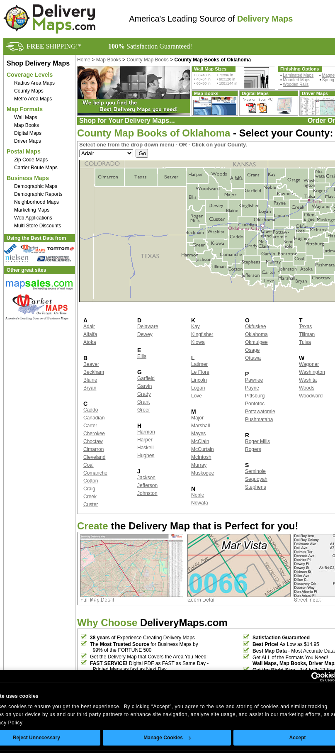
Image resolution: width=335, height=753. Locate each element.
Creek (90, 497)
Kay (195, 326)
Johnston (147, 493)
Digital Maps (27, 133)
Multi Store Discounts (37, 226)
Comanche (95, 473)
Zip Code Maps (31, 160)
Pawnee (254, 380)
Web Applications (33, 218)
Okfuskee (255, 326)
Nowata (199, 503)
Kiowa (198, 342)
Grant (143, 402)
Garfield (146, 378)
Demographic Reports (38, 194)
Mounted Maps (296, 80)
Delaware (147, 326)
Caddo (90, 410)
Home (83, 60)
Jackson (146, 477)
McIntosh (201, 457)
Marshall (200, 426)
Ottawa (253, 358)
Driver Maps (27, 141)
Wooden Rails (295, 84)
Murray (198, 465)
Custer (90, 504)
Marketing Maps (31, 210)
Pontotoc (255, 404)
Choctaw (93, 441)
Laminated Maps (298, 75)
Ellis (141, 356)
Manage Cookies (167, 738)
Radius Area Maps (34, 83)
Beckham (93, 372)
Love (196, 396)
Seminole (255, 471)
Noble (197, 495)
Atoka (89, 342)
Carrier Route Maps (36, 168)
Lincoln (199, 380)
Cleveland (94, 457)
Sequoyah (256, 479)
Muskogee (202, 473)
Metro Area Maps (33, 99)
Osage (252, 350)
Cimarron (93, 449)
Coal (88, 465)
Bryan (89, 388)
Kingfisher (202, 334)
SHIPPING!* (54, 46)
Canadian (93, 418)
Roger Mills (257, 441)
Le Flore (200, 372)
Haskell (145, 448)
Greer (143, 410)
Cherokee (94, 433)
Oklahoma (256, 334)
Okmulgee (256, 342)
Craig (89, 489)
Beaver (91, 364)
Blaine (90, 380)
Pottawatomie (260, 411)
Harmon (146, 432)
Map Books (26, 125)
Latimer (199, 364)
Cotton (90, 481)
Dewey (145, 334)
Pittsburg (255, 396)
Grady (144, 394)
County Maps (29, 91)
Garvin (144, 386)
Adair (89, 326)
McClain (200, 441)
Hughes (145, 455)
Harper (145, 440)
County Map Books (147, 60)
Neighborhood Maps (36, 202)
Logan (198, 388)
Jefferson (147, 485)
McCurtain (202, 449)
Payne (252, 388)
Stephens (255, 487)
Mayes (198, 433)
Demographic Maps (35, 186)
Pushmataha (259, 419)
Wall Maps (25, 117)
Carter (90, 426)
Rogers (253, 449)
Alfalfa (90, 334)
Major (197, 418)
